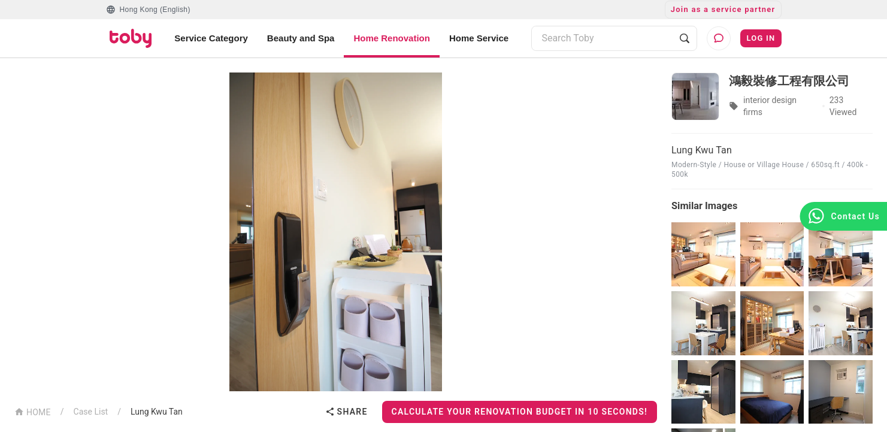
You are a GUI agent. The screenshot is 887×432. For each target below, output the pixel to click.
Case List (91, 411)
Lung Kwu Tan (157, 411)
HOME (32, 411)
